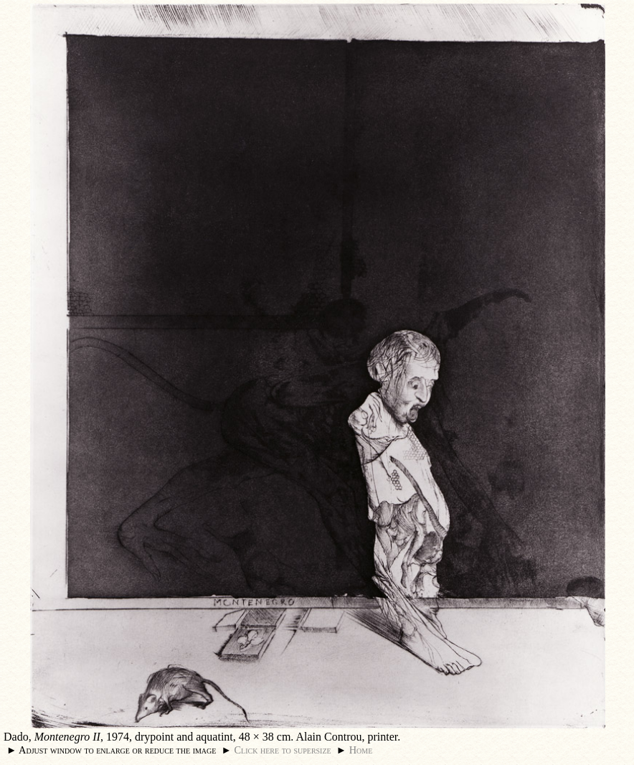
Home (361, 750)
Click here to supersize (282, 750)
